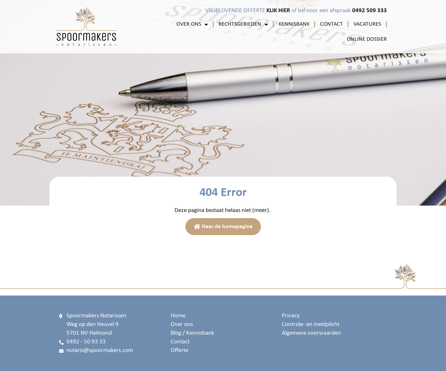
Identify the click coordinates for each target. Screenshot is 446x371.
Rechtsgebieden (243, 24)
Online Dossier (367, 39)
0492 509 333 (369, 11)
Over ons (192, 24)
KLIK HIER (278, 11)
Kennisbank (294, 24)
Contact (331, 24)
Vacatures (367, 24)
